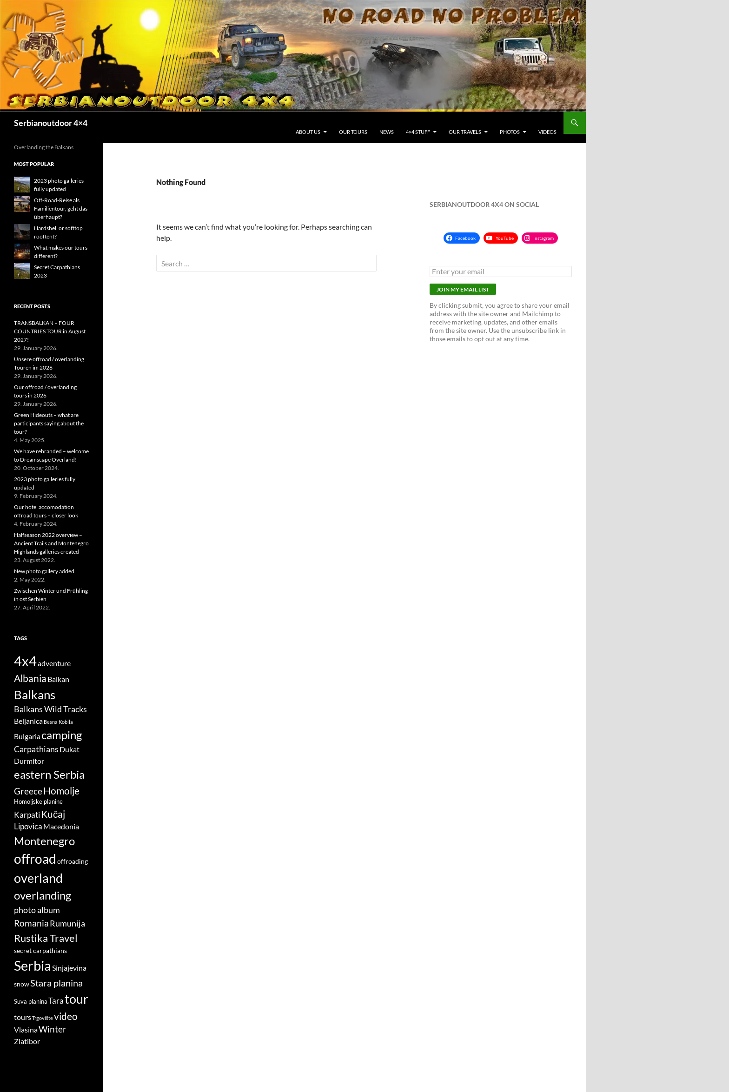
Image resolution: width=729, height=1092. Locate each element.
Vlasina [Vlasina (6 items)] (26, 1030)
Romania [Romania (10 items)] (31, 923)
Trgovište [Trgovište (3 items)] (42, 1018)
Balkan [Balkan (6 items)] (58, 679)
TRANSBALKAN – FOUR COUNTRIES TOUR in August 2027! (50, 331)
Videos (547, 132)
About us (308, 132)
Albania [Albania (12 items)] (30, 678)
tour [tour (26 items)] (76, 998)
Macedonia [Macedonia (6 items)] (61, 826)
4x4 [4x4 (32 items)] (25, 661)
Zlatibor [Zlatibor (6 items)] (27, 1041)
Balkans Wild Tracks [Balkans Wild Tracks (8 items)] (50, 709)
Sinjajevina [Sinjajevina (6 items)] (69, 968)
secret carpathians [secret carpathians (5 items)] (40, 950)
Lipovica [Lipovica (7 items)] (28, 826)
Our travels (465, 132)
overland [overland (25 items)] (38, 878)
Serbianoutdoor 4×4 (50, 123)
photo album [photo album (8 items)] (37, 910)
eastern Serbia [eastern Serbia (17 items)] (49, 774)
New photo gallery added (44, 571)
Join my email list (463, 289)
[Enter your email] (501, 271)
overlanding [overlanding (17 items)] (42, 895)
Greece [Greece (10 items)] (28, 791)
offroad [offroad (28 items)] (35, 859)
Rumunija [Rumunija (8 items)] (67, 923)
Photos (510, 132)
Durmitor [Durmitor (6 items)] (29, 761)
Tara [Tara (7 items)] (56, 1001)
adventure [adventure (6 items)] (54, 663)
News (386, 132)
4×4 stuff (418, 132)
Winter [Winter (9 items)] (52, 1029)
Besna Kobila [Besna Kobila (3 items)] (58, 722)
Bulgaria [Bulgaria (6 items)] (27, 736)
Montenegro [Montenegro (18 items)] (44, 840)
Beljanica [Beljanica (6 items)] (28, 721)
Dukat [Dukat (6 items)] (70, 749)
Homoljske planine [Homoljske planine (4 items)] (38, 801)
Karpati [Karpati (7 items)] (27, 815)
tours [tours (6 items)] (22, 1017)
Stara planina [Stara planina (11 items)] (56, 982)
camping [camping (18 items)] (61, 734)
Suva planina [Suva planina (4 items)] (30, 1001)
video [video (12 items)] (66, 1016)
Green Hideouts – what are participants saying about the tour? (49, 423)
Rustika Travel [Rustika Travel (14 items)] (46, 938)
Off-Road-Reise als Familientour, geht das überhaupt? (60, 208)
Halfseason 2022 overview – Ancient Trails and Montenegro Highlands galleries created (51, 543)
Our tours (353, 132)
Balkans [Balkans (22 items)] (34, 695)
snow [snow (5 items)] (21, 984)
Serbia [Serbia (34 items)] (32, 965)
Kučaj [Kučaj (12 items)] (53, 814)
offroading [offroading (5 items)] (72, 861)
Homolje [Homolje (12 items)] (61, 790)
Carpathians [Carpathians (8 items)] (36, 749)
